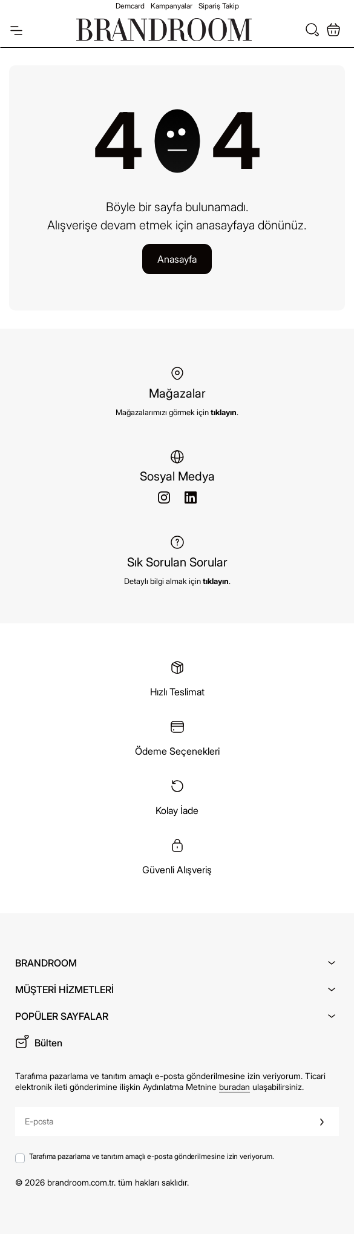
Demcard (130, 5)
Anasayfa (176, 259)
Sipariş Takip (218, 5)
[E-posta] (160, 1121)
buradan (234, 1086)
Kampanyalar (171, 5)
